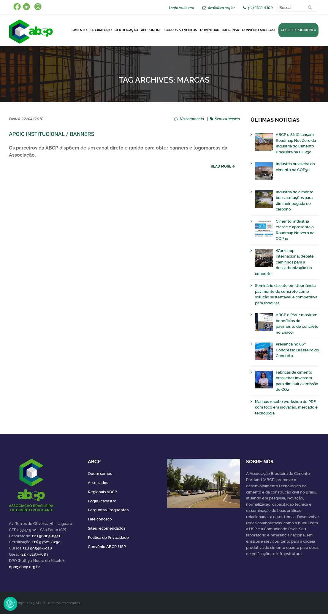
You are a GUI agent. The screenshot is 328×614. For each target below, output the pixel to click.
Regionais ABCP (102, 492)
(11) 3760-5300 (260, 7)
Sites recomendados (106, 528)
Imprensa (230, 30)
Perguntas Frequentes (108, 510)
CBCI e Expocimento (298, 30)
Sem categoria (227, 118)
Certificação (126, 30)
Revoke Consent (10, 603)
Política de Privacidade (108, 537)
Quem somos (100, 473)
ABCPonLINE (151, 30)
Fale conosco (100, 519)
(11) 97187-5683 (34, 554)
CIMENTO (79, 30)
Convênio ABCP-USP (259, 30)
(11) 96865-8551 (46, 536)
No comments (192, 118)
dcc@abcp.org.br (221, 7)
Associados (98, 482)
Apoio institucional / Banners (51, 134)
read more (221, 166)
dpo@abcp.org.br (24, 567)
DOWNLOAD (209, 30)
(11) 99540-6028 (37, 548)
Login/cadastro (181, 7)
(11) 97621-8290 (46, 542)
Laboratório (101, 30)
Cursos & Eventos (180, 30)
